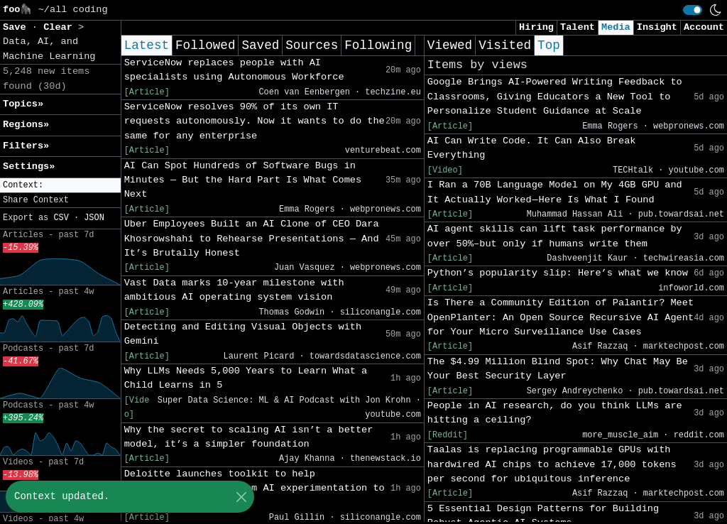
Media (615, 27)
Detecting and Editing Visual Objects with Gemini (242, 334)
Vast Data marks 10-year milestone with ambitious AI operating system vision (234, 290)
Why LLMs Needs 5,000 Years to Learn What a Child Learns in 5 (246, 378)
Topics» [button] (23, 104)
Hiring (536, 27)
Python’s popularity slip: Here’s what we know (557, 273)
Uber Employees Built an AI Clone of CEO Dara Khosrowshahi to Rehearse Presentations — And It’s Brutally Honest (251, 238)
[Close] (241, 496)
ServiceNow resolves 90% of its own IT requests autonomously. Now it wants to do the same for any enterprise (254, 121)
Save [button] (17, 27)
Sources (311, 45)
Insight (657, 27)
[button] (60, 185)
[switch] (692, 10)
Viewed (449, 45)
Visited (505, 45)
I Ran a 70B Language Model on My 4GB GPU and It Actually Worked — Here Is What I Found (554, 192)
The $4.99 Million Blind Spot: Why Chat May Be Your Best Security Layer (557, 368)
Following (378, 45)
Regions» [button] (26, 124)
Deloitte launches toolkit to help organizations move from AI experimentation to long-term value (254, 488)
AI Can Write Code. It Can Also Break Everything (531, 148)
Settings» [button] (29, 166)
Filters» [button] (26, 146)
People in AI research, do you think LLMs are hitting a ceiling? (554, 412)
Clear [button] (60, 27)
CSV (60, 218)
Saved (260, 45)
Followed (205, 45)
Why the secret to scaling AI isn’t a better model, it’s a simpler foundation (248, 437)
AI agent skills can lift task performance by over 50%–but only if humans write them (554, 236)
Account (704, 27)
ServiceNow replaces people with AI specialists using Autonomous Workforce (234, 70)
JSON (94, 218)
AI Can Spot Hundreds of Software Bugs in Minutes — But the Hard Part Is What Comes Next (242, 180)
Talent (577, 27)
